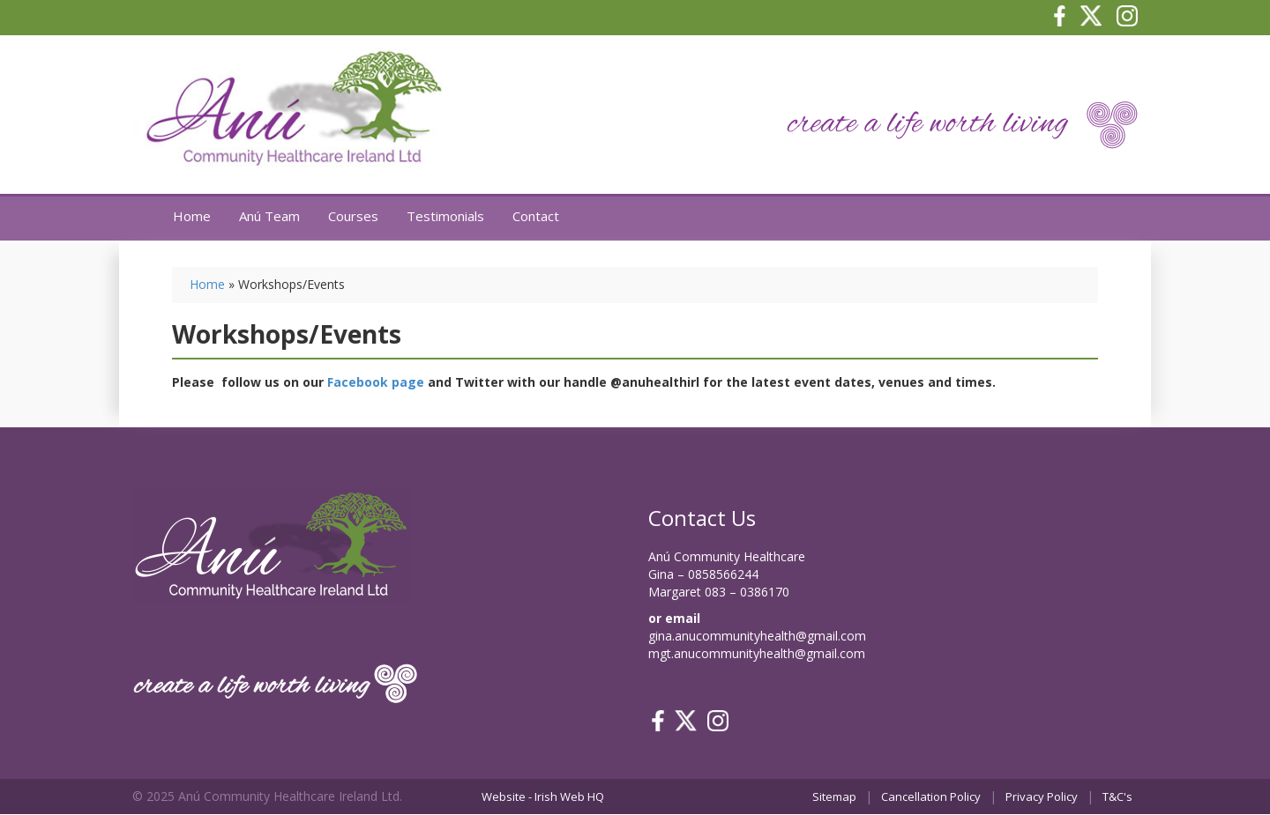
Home (192, 216)
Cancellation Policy (931, 796)
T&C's (1117, 796)
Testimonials (445, 216)
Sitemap (834, 796)
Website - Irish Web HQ (543, 796)
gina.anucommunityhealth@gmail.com (757, 635)
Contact (535, 216)
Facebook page (375, 382)
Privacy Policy (1041, 796)
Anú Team (269, 216)
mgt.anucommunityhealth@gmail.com (756, 653)
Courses (353, 216)
